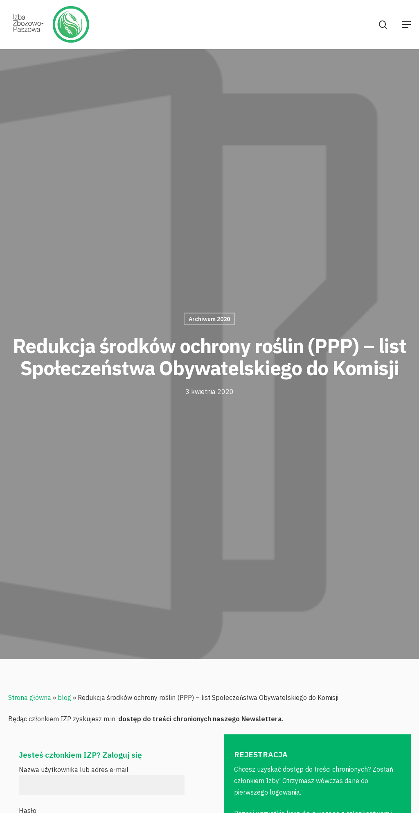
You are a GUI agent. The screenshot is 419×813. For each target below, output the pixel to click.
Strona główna (29, 697)
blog (64, 697)
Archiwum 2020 (209, 319)
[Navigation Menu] (406, 24)
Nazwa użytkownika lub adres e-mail (73, 769)
